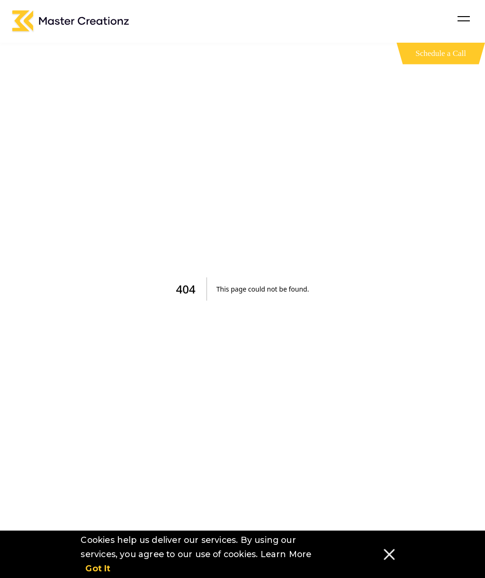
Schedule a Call (440, 53)
